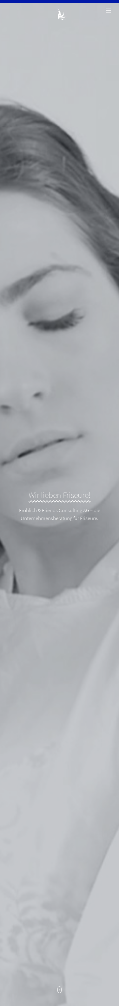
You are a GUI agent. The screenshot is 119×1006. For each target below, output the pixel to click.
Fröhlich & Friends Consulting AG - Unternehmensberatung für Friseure (59, 14)
